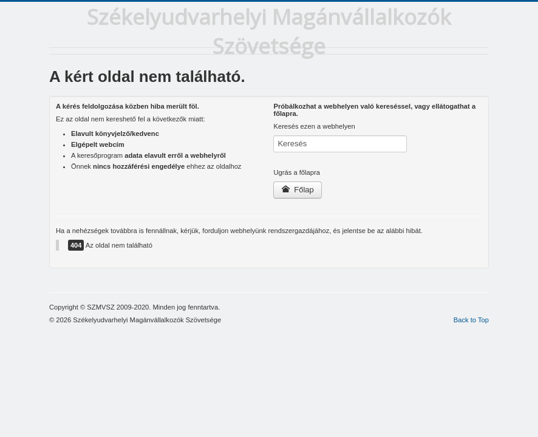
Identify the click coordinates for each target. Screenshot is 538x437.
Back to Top (471, 320)
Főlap (297, 189)
